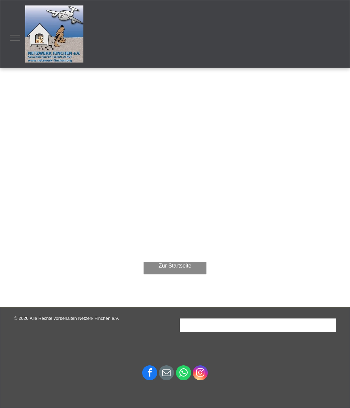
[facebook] (149, 373)
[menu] (15, 38)
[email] (166, 373)
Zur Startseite (175, 266)
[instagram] (200, 373)
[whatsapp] (183, 373)
